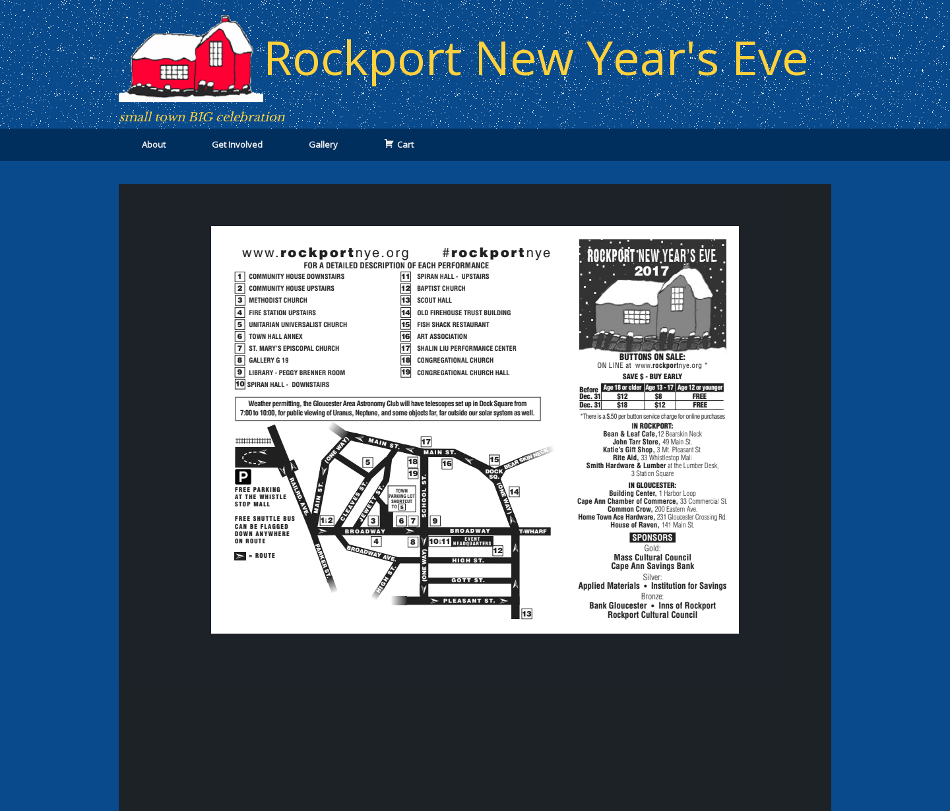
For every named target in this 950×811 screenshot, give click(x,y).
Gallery (323, 144)
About (154, 144)
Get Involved (237, 144)
